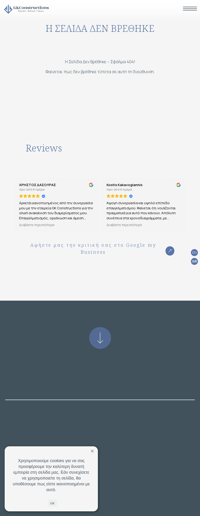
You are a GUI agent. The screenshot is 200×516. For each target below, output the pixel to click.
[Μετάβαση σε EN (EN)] (194, 252)
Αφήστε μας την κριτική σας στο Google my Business (102, 249)
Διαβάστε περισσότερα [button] (36, 225)
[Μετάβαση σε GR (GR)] (194, 261)
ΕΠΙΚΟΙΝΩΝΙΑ (100, 504)
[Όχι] (92, 451)
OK (52, 503)
